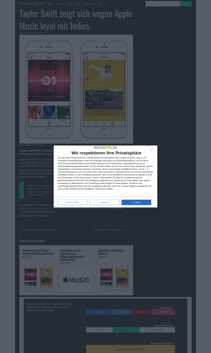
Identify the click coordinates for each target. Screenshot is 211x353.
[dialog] (105, 176)
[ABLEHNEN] (152, 150)
